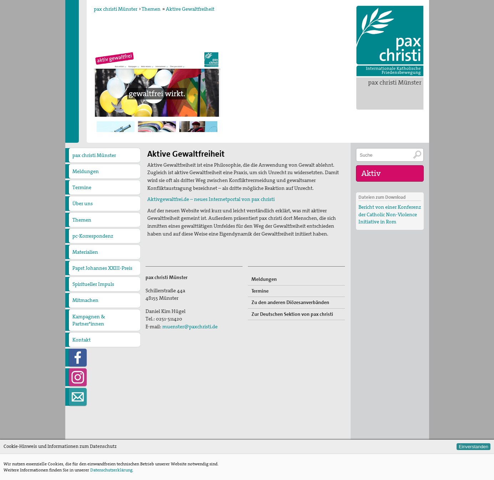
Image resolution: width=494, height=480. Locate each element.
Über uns (82, 203)
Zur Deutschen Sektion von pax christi (292, 314)
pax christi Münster (395, 82)
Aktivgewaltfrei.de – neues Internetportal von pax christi (211, 199)
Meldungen (85, 171)
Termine (81, 187)
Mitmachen (85, 300)
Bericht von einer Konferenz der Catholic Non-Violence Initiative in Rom (389, 214)
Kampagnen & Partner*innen (88, 320)
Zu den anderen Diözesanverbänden (290, 302)
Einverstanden (473, 446)
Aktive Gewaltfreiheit (190, 9)
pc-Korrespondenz (92, 236)
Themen (151, 9)
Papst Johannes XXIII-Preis (102, 268)
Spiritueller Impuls (93, 284)
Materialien (85, 252)
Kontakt (81, 340)
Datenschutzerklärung (111, 470)
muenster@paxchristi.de (190, 326)
